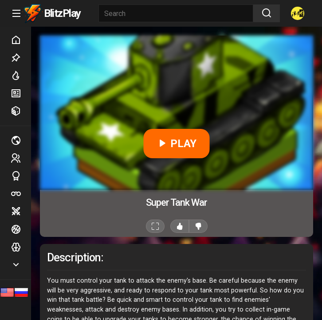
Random (21, 111)
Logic (21, 247)
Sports (21, 176)
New (21, 93)
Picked (21, 58)
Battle (21, 212)
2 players (21, 158)
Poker (21, 194)
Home (21, 40)
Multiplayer (21, 140)
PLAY (176, 143)
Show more (21, 264)
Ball (21, 229)
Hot (21, 76)
